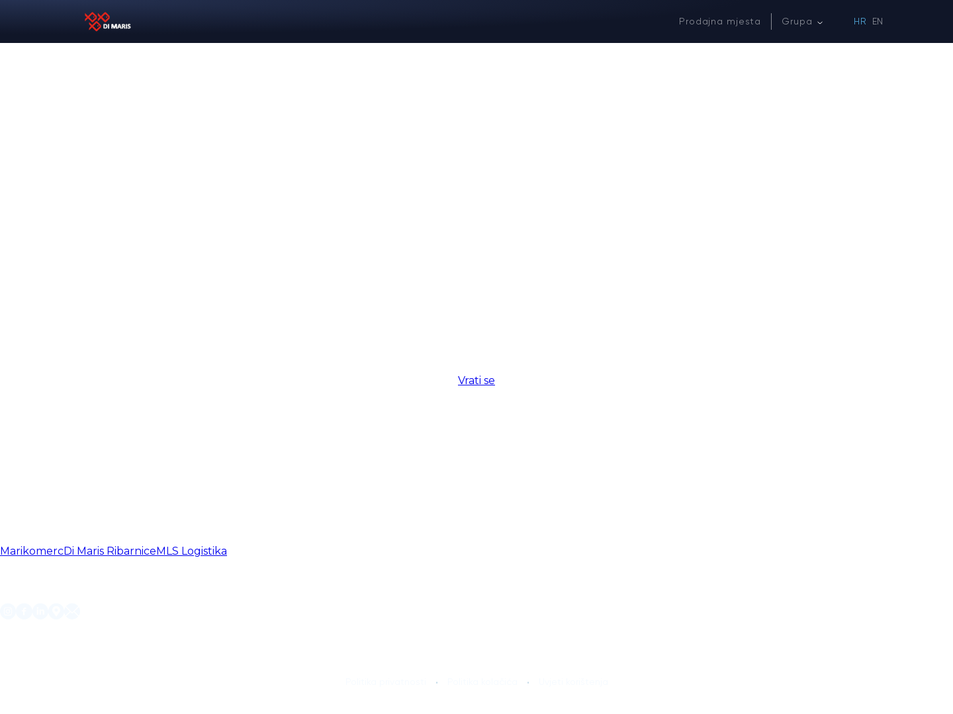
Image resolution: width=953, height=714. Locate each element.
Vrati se (476, 380)
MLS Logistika (191, 551)
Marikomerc (32, 551)
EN (878, 21)
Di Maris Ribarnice (110, 551)
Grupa (797, 21)
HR (860, 21)
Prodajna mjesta (720, 21)
